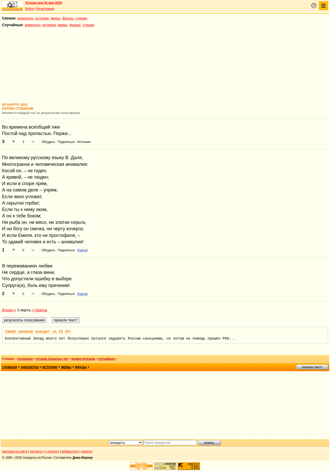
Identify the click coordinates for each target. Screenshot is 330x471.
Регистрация (45, 9)
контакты (36, 451)
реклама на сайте (14, 451)
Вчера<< (9, 310)
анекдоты (25, 18)
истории (42, 18)
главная (9, 367)
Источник (83, 142)
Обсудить (48, 142)
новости (86, 451)
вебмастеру (70, 451)
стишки (81, 18)
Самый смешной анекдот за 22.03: (38, 332)
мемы (55, 18)
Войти (29, 9)
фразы (67, 18)
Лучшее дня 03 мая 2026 (43, 3)
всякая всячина (83, 359)
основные (25, 359)
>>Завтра (39, 310)
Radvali (82, 250)
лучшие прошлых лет (52, 359)
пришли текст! (312, 367)
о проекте (52, 451)
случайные (106, 359)
